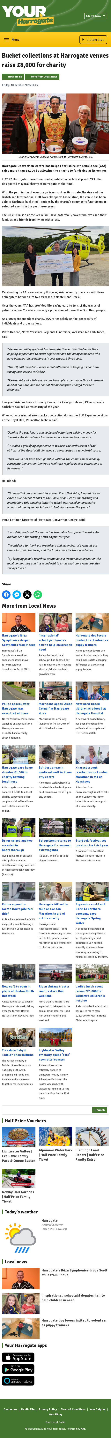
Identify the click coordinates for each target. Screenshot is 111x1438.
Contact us (10, 1409)
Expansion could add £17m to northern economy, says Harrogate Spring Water (92, 903)
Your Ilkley (55, 1414)
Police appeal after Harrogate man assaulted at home (18, 698)
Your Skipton (98, 1409)
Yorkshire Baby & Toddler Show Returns (18, 1042)
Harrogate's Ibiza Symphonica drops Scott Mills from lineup (18, 630)
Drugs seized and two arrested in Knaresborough (18, 835)
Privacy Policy (48, 1409)
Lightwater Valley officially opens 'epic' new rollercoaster (55, 1045)
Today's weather (21, 1212)
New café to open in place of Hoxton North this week (18, 981)
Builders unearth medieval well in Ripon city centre (55, 762)
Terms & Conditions (73, 1409)
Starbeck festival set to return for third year (92, 832)
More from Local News (44, 76)
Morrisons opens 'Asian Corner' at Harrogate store (55, 698)
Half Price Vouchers (25, 1121)
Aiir (83, 1428)
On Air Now (95, 16)
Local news (16, 1262)
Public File (28, 1409)
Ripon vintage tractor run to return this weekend (55, 981)
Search (99, 1110)
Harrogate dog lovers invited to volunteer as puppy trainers (92, 630)
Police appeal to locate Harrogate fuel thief (18, 899)
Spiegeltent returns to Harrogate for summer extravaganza (55, 835)
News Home (15, 76)
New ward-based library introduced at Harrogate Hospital (92, 698)
